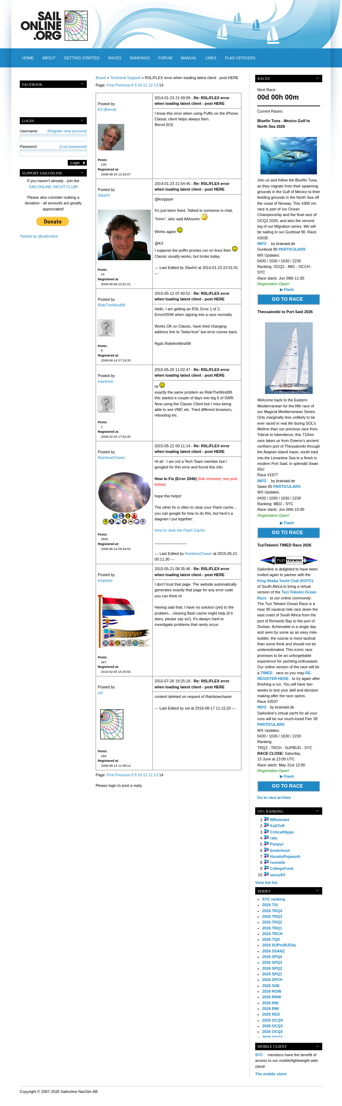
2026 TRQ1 (272, 928)
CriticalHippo (282, 832)
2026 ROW (271, 991)
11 (145, 85)
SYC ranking (273, 899)
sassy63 (277, 875)
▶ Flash (287, 289)
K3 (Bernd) (107, 109)
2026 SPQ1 (272, 974)
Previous (122, 85)
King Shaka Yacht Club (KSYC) (285, 581)
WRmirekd (279, 820)
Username (53, 131)
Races (114, 58)
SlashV (104, 195)
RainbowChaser (111, 457)
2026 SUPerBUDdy (279, 945)
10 (140, 85)
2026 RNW (271, 997)
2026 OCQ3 (272, 1026)
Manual (189, 58)
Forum (165, 58)
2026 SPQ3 (272, 962)
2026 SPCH (272, 980)
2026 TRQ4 (272, 911)
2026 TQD (271, 939)
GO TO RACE (287, 299)
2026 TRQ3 (272, 916)
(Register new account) (67, 131)
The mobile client (271, 1074)
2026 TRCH (272, 934)
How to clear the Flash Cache (180, 530)
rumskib (277, 862)
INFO (261, 243)
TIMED (266, 673)
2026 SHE (271, 986)
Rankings (140, 58)
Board (101, 78)
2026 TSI (270, 905)
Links (210, 58)
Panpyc (277, 844)
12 (150, 85)
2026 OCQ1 (272, 1037)
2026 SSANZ (273, 951)
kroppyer (105, 580)
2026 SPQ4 (272, 957)
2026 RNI (270, 1003)
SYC (259, 1055)
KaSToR (277, 826)
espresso (105, 381)
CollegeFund (281, 868)
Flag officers (240, 58)
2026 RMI (270, 1008)
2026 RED (271, 1014)
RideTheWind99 (111, 305)
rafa (273, 838)
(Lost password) (73, 146)
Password (53, 146)
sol (100, 692)
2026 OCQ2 (272, 1031)
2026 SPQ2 (272, 968)
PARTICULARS (292, 249)
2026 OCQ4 (272, 1020)
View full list (266, 882)
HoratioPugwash (285, 856)
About (48, 58)
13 (156, 85)
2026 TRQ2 (272, 922)
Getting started (82, 58)
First (110, 85)
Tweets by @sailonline (39, 236)
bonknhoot (280, 850)
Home (28, 58)
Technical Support (125, 78)
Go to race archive (274, 797)
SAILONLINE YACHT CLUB (53, 187)
